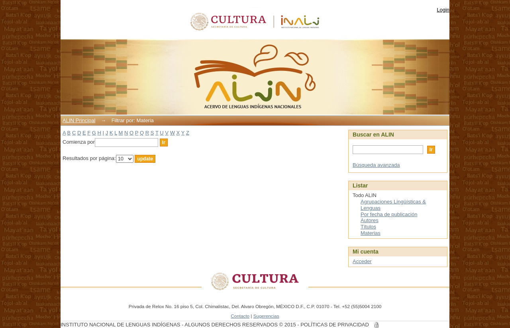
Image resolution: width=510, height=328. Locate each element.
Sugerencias (266, 315)
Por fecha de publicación (389, 214)
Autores (370, 220)
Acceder (362, 261)
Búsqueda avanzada (376, 165)
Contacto (240, 315)
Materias (371, 233)
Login (443, 10)
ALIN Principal (79, 120)
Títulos (368, 227)
